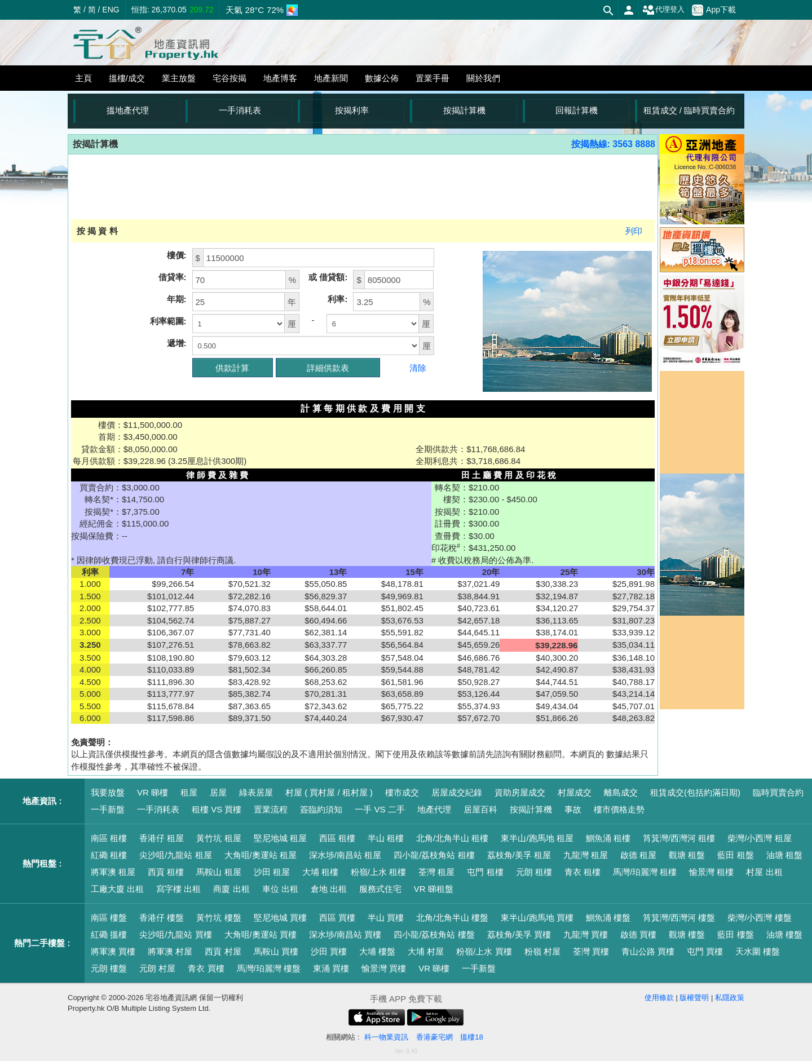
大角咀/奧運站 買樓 (260, 934)
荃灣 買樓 (591, 951)
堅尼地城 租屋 (280, 838)
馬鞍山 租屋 (218, 872)
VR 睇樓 (152, 792)
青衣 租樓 (582, 872)
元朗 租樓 (534, 872)
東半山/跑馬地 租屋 (537, 838)
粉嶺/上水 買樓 (483, 951)
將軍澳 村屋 (170, 951)
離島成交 (621, 792)
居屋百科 (480, 809)
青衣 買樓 (206, 968)
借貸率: (172, 277)
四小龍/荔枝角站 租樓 (434, 855)
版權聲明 (694, 997)
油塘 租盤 (784, 855)
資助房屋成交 (520, 792)
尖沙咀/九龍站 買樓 (175, 934)
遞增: (177, 343)
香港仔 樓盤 (161, 917)
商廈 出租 (231, 889)
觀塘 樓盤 (687, 934)
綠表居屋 (256, 792)
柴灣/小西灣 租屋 (759, 838)
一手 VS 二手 (379, 809)
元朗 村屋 (157, 968)
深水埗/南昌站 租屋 (345, 855)
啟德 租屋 (638, 855)
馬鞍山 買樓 (276, 951)
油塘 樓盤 (784, 934)
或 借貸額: (327, 277)
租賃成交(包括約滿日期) (695, 792)
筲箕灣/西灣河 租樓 (679, 838)
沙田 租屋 (272, 872)
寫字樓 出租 (178, 889)
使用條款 (659, 997)
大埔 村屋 (426, 951)
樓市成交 (402, 792)
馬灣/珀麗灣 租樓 (645, 872)
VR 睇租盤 (433, 889)
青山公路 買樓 (647, 951)
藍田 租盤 (735, 855)
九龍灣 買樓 (585, 934)
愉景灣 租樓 (711, 872)
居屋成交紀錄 (456, 792)
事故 (572, 809)
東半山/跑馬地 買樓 (537, 917)
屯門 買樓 (705, 951)
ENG (110, 9)
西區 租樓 (337, 838)
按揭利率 (352, 110)
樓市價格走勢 (619, 809)
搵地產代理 (128, 110)
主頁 (83, 78)
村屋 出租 (764, 872)
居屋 (218, 792)
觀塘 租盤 (687, 855)
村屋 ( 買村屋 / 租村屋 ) (329, 792)
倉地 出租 (329, 889)
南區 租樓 (109, 838)
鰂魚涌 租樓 (608, 838)
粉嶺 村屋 (542, 951)
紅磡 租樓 (109, 855)
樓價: (177, 255)
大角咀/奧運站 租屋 (260, 855)
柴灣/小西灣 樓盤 (759, 917)
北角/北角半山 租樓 (452, 838)
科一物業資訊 (386, 1037)
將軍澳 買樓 (113, 951)
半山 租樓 (386, 838)
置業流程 (271, 809)
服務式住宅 (380, 889)
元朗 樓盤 (109, 968)
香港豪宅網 (434, 1037)
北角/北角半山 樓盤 (452, 917)
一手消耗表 (240, 110)
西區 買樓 (337, 917)
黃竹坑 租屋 (218, 838)
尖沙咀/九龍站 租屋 (175, 855)
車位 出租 (280, 889)
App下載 (714, 10)
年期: (177, 299)
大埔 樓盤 (377, 951)
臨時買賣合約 (778, 792)
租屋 (188, 792)
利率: (337, 299)
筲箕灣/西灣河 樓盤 (679, 917)
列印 (633, 231)
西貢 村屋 (223, 951)
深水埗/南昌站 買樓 (345, 934)
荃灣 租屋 (436, 872)
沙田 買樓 (329, 951)
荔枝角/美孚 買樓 (519, 934)
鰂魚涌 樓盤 (608, 917)
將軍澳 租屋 (113, 872)
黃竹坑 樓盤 (218, 917)
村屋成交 (575, 792)
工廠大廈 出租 (117, 889)
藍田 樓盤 (735, 934)
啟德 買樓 (638, 934)
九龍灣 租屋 (585, 855)
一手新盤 (108, 809)
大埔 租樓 (320, 872)
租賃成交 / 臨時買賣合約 (689, 110)
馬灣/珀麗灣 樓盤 (269, 968)
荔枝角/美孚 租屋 (519, 855)
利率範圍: (168, 321)
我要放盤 (108, 792)
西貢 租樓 (166, 872)
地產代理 (434, 809)
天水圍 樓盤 (757, 951)
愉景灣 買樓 (383, 968)
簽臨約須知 (321, 809)
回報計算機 (576, 110)
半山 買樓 (386, 917)
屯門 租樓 (485, 872)
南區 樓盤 (109, 917)
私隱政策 (729, 997)
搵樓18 (471, 1037)
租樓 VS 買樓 (216, 809)
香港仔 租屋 (161, 838)
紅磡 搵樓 (109, 934)
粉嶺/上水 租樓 (378, 872)
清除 (417, 368)
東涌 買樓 (331, 968)
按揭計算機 (464, 110)
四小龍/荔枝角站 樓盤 (434, 934)
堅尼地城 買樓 (280, 917)
